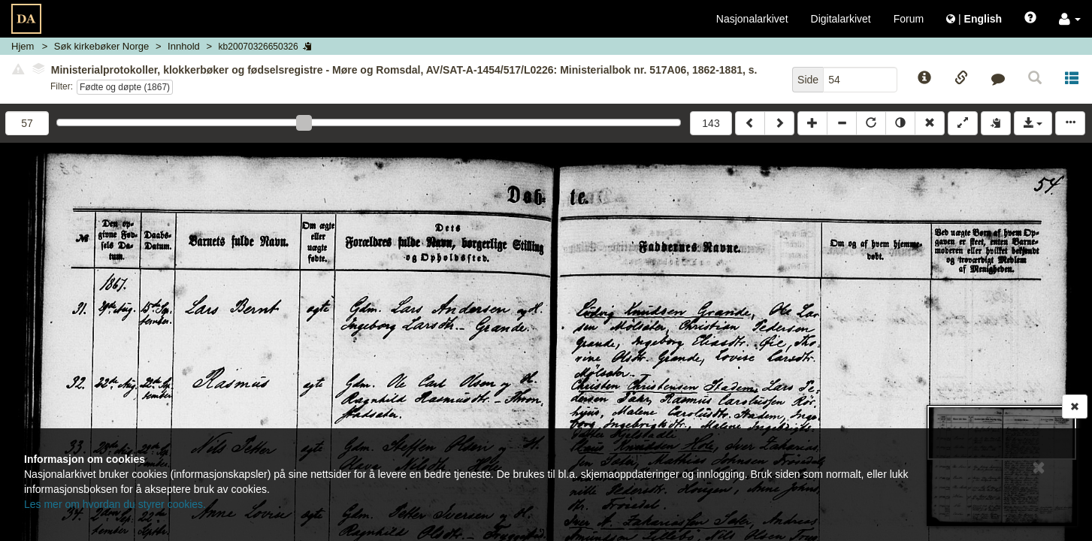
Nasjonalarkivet (752, 19)
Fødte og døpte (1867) (125, 87)
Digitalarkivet (841, 19)
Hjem (22, 46)
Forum (909, 19)
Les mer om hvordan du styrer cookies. (115, 504)
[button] (1070, 19)
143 (710, 123)
